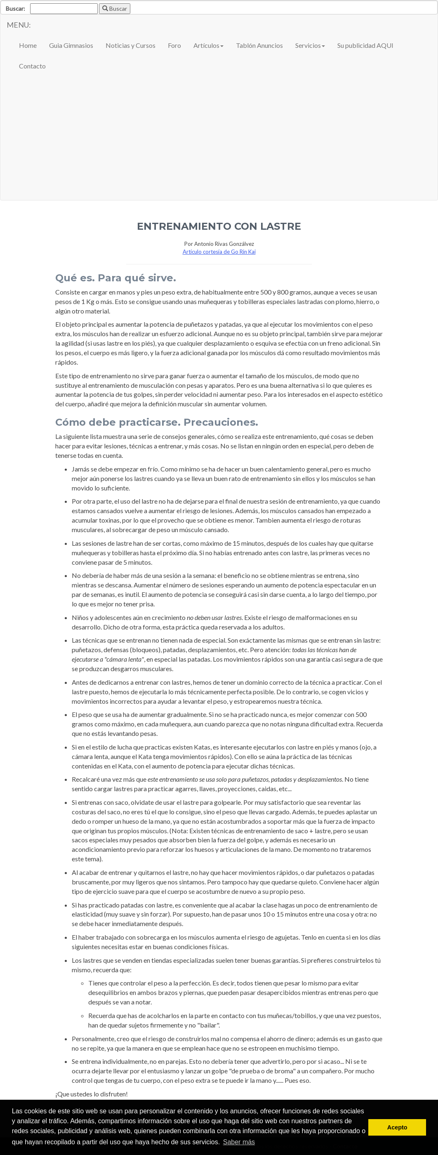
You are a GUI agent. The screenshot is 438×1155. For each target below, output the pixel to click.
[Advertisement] (219, 138)
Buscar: (15, 8)
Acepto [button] (397, 1127)
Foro (174, 45)
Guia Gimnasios (71, 45)
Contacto (32, 66)
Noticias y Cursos (130, 45)
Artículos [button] (208, 45)
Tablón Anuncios (259, 45)
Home (28, 45)
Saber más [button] (239, 1142)
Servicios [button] (310, 45)
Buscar (114, 8)
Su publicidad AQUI (365, 45)
